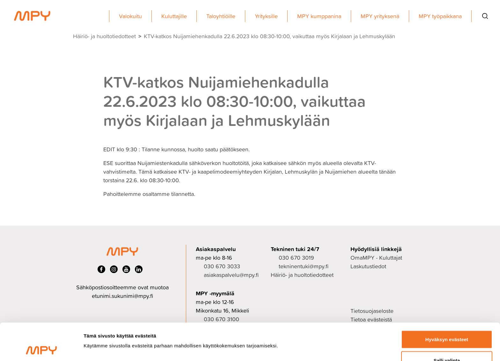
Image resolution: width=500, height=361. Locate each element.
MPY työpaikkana (440, 16)
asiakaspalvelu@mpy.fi (231, 275)
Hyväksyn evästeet (446, 302)
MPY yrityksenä (380, 16)
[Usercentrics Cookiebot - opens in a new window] (41, 348)
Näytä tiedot (341, 329)
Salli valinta (447, 323)
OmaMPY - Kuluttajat (376, 258)
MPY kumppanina (319, 16)
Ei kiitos (447, 344)
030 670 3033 (222, 266)
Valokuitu (130, 16)
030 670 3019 (296, 258)
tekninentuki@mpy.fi (303, 266)
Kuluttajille (174, 16)
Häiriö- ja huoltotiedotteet (104, 36)
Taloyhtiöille (220, 16)
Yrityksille (266, 16)
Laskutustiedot (368, 266)
